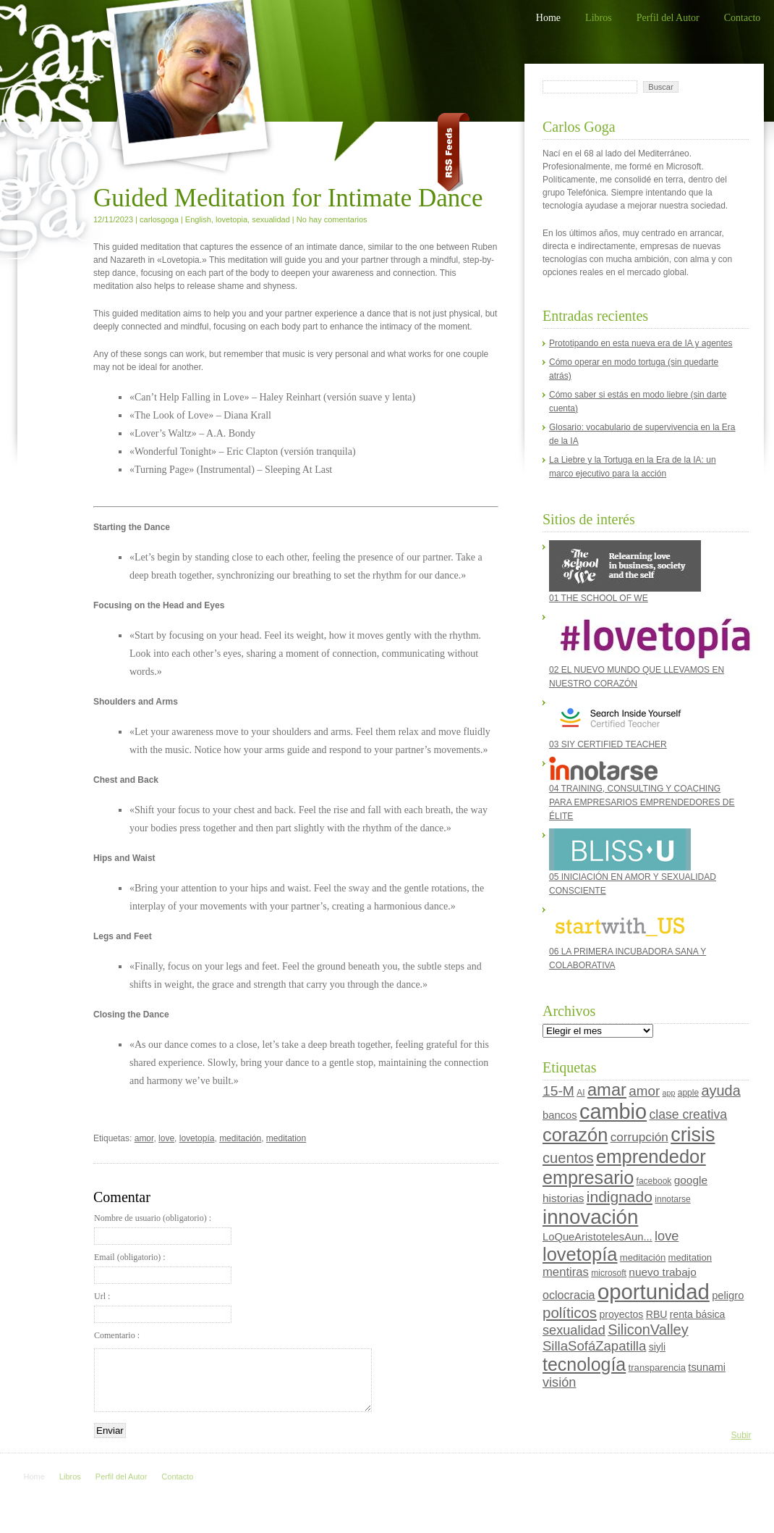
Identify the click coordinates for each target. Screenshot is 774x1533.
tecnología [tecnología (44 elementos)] (584, 1364)
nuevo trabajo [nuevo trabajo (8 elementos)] (662, 1272)
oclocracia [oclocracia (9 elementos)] (569, 1294)
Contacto (742, 17)
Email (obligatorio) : (162, 1268)
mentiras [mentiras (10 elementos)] (566, 1272)
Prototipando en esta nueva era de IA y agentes (641, 343)
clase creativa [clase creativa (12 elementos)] (688, 1114)
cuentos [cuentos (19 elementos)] (568, 1158)
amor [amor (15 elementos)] (644, 1091)
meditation (286, 1138)
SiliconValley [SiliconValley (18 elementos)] (648, 1329)
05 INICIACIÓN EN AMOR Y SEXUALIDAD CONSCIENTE (632, 862)
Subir (741, 1435)
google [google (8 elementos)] (690, 1180)
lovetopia (231, 219)
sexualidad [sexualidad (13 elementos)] (574, 1330)
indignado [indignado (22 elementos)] (619, 1196)
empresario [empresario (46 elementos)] (588, 1177)
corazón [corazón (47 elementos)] (575, 1135)
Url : (162, 1307)
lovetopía (197, 1138)
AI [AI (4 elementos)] (580, 1093)
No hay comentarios (332, 219)
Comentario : (117, 1335)
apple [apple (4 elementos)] (688, 1093)
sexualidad (271, 219)
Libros (598, 17)
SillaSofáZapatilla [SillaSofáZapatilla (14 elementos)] (594, 1345)
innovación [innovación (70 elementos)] (590, 1217)
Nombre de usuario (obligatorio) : (162, 1229)
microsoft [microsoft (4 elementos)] (608, 1273)
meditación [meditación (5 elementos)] (642, 1257)
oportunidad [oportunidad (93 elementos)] (653, 1291)
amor (144, 1138)
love (166, 1138)
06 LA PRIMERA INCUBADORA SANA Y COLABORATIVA (627, 936)
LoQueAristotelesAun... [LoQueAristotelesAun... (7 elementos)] (597, 1237)
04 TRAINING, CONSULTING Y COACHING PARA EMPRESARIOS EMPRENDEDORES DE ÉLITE (642, 789)
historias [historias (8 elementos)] (563, 1198)
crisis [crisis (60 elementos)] (693, 1135)
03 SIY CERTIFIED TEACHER (620, 722)
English (198, 219)
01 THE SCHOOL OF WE (625, 571)
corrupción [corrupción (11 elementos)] (639, 1137)
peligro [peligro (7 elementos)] (728, 1295)
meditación (240, 1138)
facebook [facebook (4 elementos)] (654, 1181)
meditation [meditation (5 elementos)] (690, 1257)
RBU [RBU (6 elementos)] (657, 1314)
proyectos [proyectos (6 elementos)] (621, 1314)
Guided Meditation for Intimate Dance (287, 198)
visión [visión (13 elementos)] (559, 1382)
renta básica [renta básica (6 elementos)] (698, 1314)
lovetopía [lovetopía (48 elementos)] (580, 1254)
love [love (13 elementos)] (667, 1236)
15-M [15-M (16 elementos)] (558, 1091)
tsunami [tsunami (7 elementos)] (707, 1367)
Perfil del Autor (668, 17)
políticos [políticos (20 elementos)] (570, 1312)
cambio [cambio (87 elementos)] (613, 1111)
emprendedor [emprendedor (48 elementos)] (651, 1156)
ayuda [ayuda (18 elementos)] (720, 1091)
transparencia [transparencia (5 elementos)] (657, 1367)
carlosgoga (159, 219)
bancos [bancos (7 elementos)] (560, 1115)
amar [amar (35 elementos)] (606, 1089)
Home (548, 17)
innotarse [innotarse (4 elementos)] (672, 1199)
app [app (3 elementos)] (669, 1092)
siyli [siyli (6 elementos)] (657, 1347)
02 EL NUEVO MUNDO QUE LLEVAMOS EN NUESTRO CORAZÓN (645, 649)
